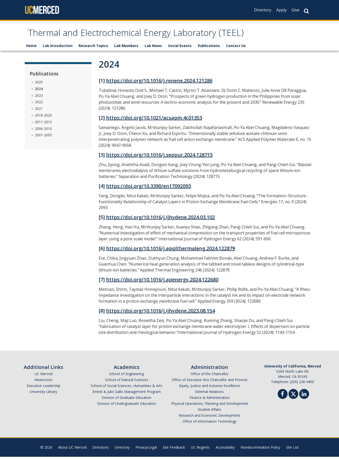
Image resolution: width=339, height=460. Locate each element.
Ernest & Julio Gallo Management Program (126, 394)
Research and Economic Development (209, 418)
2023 (39, 98)
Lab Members (126, 49)
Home (31, 49)
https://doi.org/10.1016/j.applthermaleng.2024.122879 (170, 251)
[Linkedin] (304, 397)
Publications (209, 49)
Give (295, 10)
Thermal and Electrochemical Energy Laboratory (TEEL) (164, 35)
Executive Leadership (43, 389)
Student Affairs (209, 412)
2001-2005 (43, 138)
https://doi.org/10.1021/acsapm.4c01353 (154, 121)
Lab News (153, 49)
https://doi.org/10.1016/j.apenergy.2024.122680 (162, 282)
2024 (39, 91)
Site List (292, 450)
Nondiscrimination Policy (260, 450)
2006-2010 (43, 131)
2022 (39, 105)
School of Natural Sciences (126, 383)
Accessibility (225, 450)
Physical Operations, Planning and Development (209, 406)
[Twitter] (293, 396)
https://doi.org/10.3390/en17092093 (148, 189)
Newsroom (43, 383)
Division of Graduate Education (126, 400)
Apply (281, 10)
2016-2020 (43, 118)
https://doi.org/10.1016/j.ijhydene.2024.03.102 (160, 220)
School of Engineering (126, 377)
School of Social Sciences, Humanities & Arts (126, 389)
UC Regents (200, 450)
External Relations (209, 394)
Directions (100, 450)
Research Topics (93, 49)
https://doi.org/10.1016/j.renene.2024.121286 (159, 83)
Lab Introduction (57, 49)
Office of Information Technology (209, 424)
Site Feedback (174, 450)
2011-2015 (43, 124)
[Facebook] (282, 397)
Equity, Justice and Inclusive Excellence (209, 389)
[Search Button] (306, 11)
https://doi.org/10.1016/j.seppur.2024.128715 (159, 158)
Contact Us (236, 49)
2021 (39, 111)
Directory (262, 10)
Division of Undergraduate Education (126, 406)
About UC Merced (72, 450)
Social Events (180, 49)
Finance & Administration (209, 400)
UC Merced (43, 377)
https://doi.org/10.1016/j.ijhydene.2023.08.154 (160, 314)
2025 (39, 85)
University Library (43, 394)
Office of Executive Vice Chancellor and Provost (210, 383)
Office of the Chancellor (209, 377)
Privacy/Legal (146, 450)
